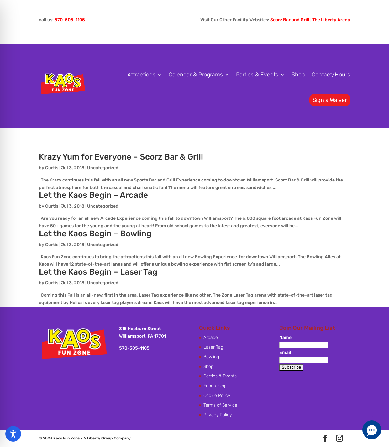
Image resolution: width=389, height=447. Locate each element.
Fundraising (215, 385)
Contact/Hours (331, 74)
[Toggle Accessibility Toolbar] (13, 433)
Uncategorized (102, 168)
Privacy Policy (217, 415)
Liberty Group (100, 438)
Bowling (211, 357)
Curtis (51, 168)
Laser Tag (213, 347)
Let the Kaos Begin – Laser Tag (98, 272)
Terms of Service (220, 405)
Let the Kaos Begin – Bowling (95, 234)
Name (285, 337)
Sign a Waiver (330, 100)
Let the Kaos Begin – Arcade (93, 195)
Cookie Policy (216, 395)
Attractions (141, 74)
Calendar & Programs (196, 74)
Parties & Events (257, 74)
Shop (298, 74)
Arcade (210, 337)
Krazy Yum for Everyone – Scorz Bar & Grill (121, 157)
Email (285, 352)
